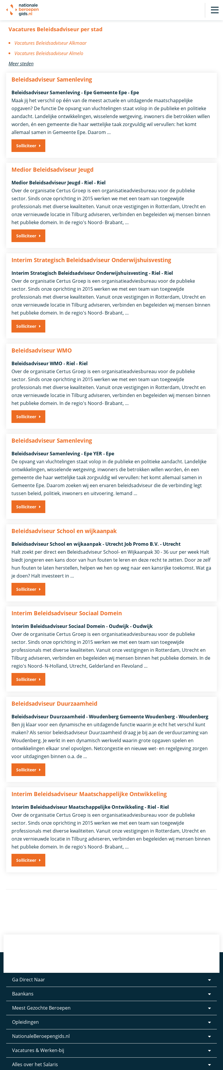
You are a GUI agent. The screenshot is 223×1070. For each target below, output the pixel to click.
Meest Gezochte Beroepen (41, 997)
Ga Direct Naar (28, 969)
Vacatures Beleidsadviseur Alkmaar (50, 43)
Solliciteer (26, 145)
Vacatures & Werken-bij (38, 1040)
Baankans (23, 983)
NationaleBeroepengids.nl (41, 1026)
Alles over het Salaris (35, 1054)
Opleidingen (25, 1011)
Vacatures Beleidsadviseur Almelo (48, 53)
